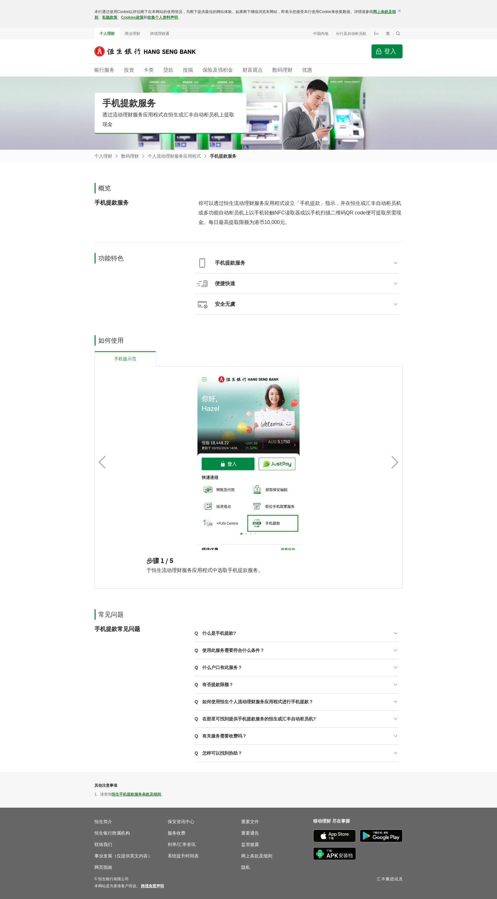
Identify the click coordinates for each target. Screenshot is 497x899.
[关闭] (399, 11)
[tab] (125, 358)
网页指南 (103, 867)
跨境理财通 (159, 33)
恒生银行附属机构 (112, 833)
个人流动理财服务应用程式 (174, 156)
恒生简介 (103, 821)
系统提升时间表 (183, 855)
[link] (152, 886)
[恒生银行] (149, 51)
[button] (398, 33)
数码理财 (130, 156)
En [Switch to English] (376, 33)
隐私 (245, 867)
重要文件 (250, 821)
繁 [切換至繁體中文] (388, 33)
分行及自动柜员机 (351, 33)
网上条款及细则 (256, 855)
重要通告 (250, 833)
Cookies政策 (132, 17)
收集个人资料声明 (162, 17)
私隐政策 (109, 17)
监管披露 (250, 844)
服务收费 (176, 833)
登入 (390, 51)
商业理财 (132, 33)
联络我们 (103, 844)
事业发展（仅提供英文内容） (123, 855)
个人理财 (107, 33)
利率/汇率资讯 (182, 844)
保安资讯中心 (181, 821)
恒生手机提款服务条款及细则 (136, 794)
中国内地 (320, 33)
